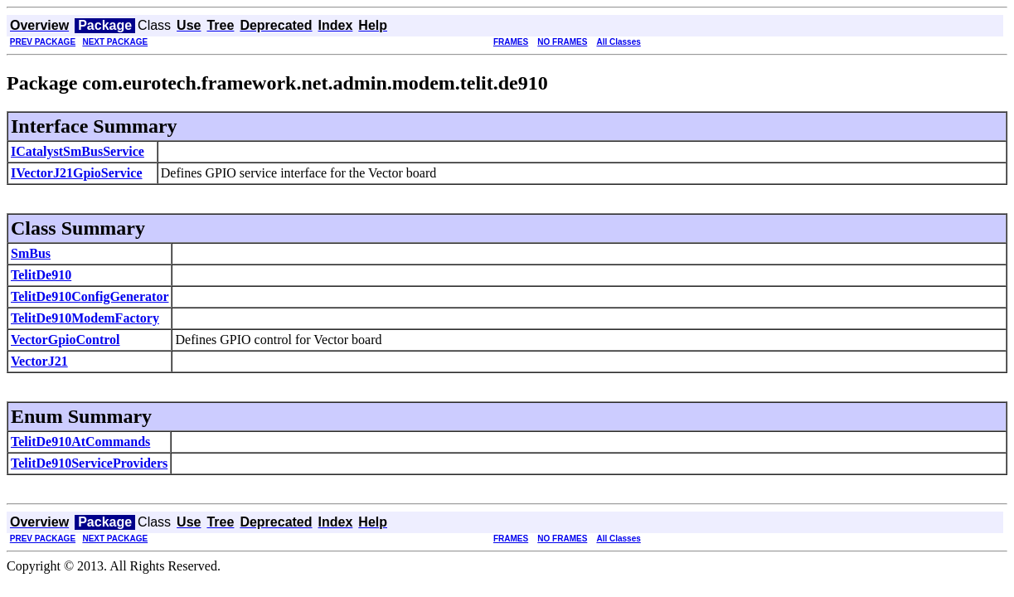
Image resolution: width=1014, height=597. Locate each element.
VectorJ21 (39, 361)
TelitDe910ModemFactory (85, 318)
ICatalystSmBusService (77, 151)
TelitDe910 (41, 275)
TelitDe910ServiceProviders (89, 463)
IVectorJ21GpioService (76, 173)
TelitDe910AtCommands (80, 441)
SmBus (31, 253)
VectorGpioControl (65, 339)
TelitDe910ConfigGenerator (89, 296)
